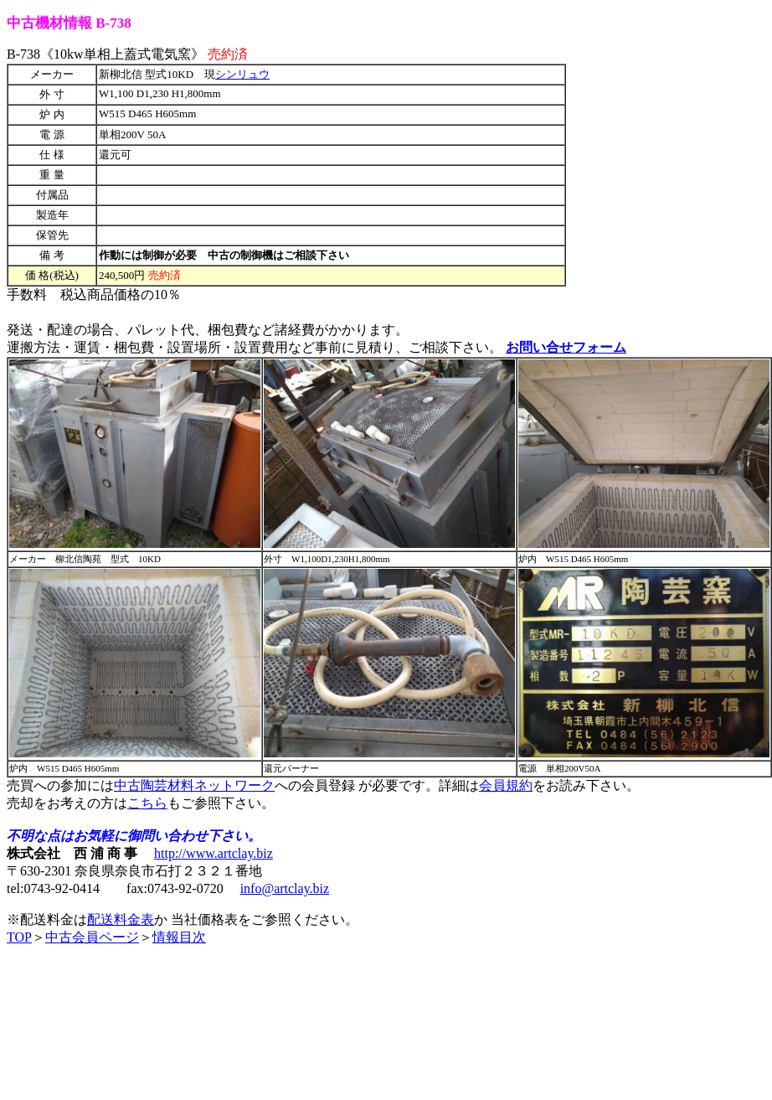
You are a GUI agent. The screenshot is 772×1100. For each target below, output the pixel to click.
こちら (147, 803)
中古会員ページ (92, 937)
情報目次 (179, 937)
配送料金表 (120, 919)
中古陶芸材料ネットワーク (194, 785)
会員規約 (506, 785)
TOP (19, 937)
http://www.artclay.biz (213, 853)
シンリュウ (242, 74)
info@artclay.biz (285, 888)
